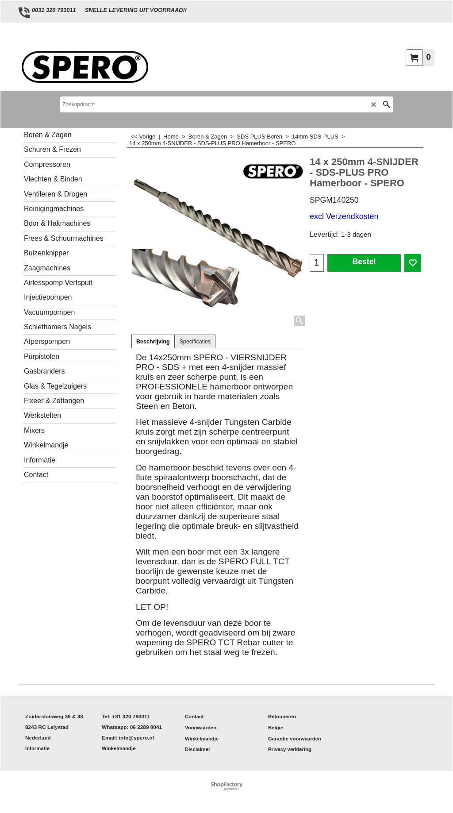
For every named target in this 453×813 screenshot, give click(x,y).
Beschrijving (153, 342)
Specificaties (195, 342)
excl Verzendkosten (344, 216)
